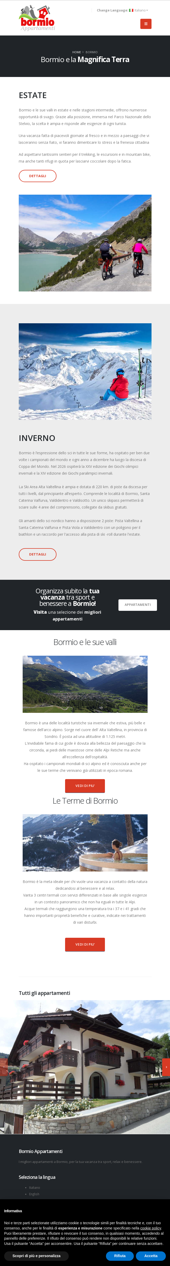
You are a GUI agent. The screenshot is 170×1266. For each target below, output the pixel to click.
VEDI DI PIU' (85, 786)
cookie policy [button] (150, 1228)
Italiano (34, 1187)
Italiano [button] (122, 10)
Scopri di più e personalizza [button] (36, 1256)
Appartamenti (138, 604)
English (34, 1193)
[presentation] (4, 1067)
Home (76, 52)
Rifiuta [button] (120, 1256)
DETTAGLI (37, 176)
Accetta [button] (151, 1256)
